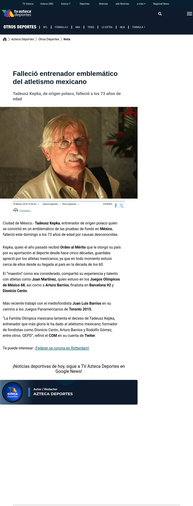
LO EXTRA (107, 27)
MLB (122, 27)
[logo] (19, 31)
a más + (141, 3)
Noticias (103, 3)
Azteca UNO (46, 3)
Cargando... (25, 210)
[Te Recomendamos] (26, 460)
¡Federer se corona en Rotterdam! (62, 348)
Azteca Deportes (24, 39)
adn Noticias (122, 3)
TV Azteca (27, 3)
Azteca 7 (65, 3)
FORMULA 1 (138, 27)
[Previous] (184, 429)
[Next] (190, 429)
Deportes (85, 3)
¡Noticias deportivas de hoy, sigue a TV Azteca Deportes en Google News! (69, 369)
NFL (45, 27)
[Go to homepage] (16, 13)
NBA (77, 27)
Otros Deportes (51, 39)
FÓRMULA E (61, 27)
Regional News (161, 3)
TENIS (91, 27)
